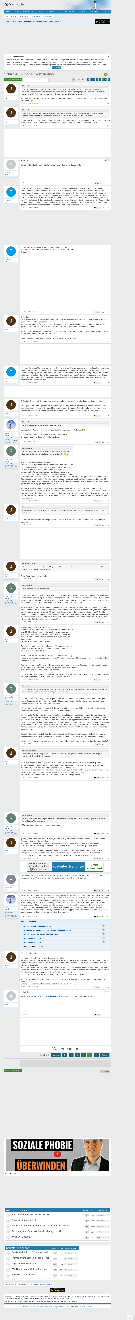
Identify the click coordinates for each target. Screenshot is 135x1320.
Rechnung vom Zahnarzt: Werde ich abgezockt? (36, 1231)
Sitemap (89, 1307)
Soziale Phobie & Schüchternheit (42, 1284)
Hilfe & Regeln (70, 11)
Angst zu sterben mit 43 (23, 1220)
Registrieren (93, 11)
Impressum (39, 1307)
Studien (82, 11)
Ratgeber (50, 11)
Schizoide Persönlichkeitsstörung (29, 74)
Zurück (56, 1055)
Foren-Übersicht (10, 1284)
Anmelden (105, 11)
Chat (59, 11)
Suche (41, 11)
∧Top (130, 1317)
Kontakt (25, 1307)
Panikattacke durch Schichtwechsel (29, 1252)
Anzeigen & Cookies (59, 1307)
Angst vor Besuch (20, 1236)
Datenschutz (48, 1307)
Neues (16, 11)
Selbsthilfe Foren (29, 11)
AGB (67, 1307)
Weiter (104, 1055)
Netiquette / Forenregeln (78, 1307)
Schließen (56, 68)
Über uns (32, 1307)
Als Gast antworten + (13, 79)
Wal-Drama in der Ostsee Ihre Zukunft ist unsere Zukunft (40, 1225)
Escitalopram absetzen (23, 1274)
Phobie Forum (23, 1284)
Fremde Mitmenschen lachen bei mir (30, 1214)
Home (8, 11)
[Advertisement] (65, 544)
